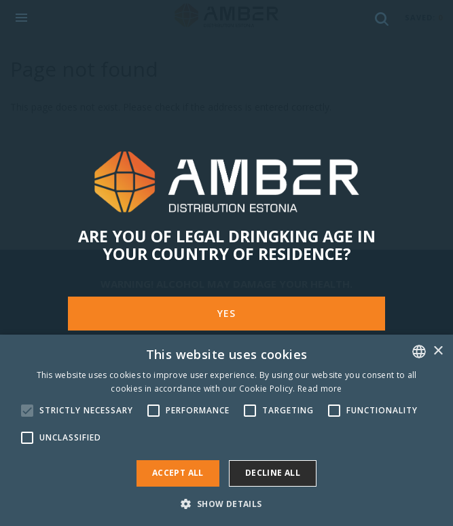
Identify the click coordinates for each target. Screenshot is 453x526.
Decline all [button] (272, 472)
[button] (226, 503)
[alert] (226, 430)
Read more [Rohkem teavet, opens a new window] (319, 388)
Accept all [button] (178, 472)
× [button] (438, 351)
